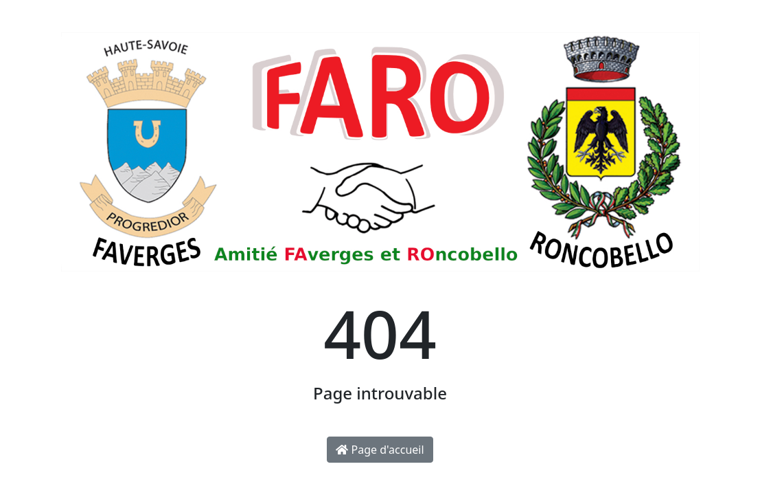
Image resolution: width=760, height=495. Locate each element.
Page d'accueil (380, 449)
